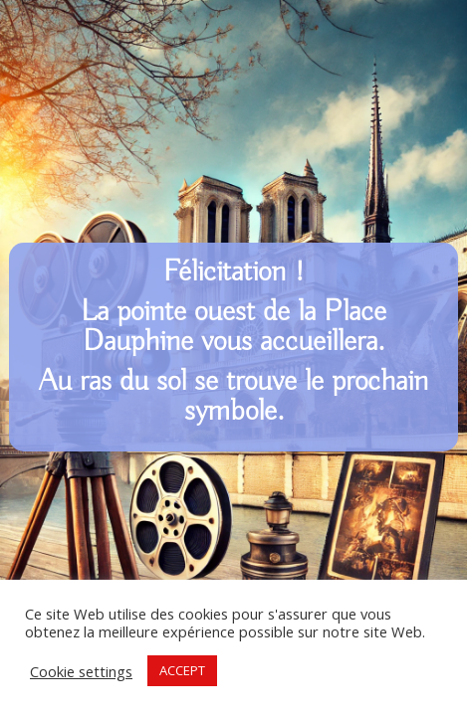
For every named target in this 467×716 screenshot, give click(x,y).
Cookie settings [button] (81, 671)
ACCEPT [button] (182, 670)
